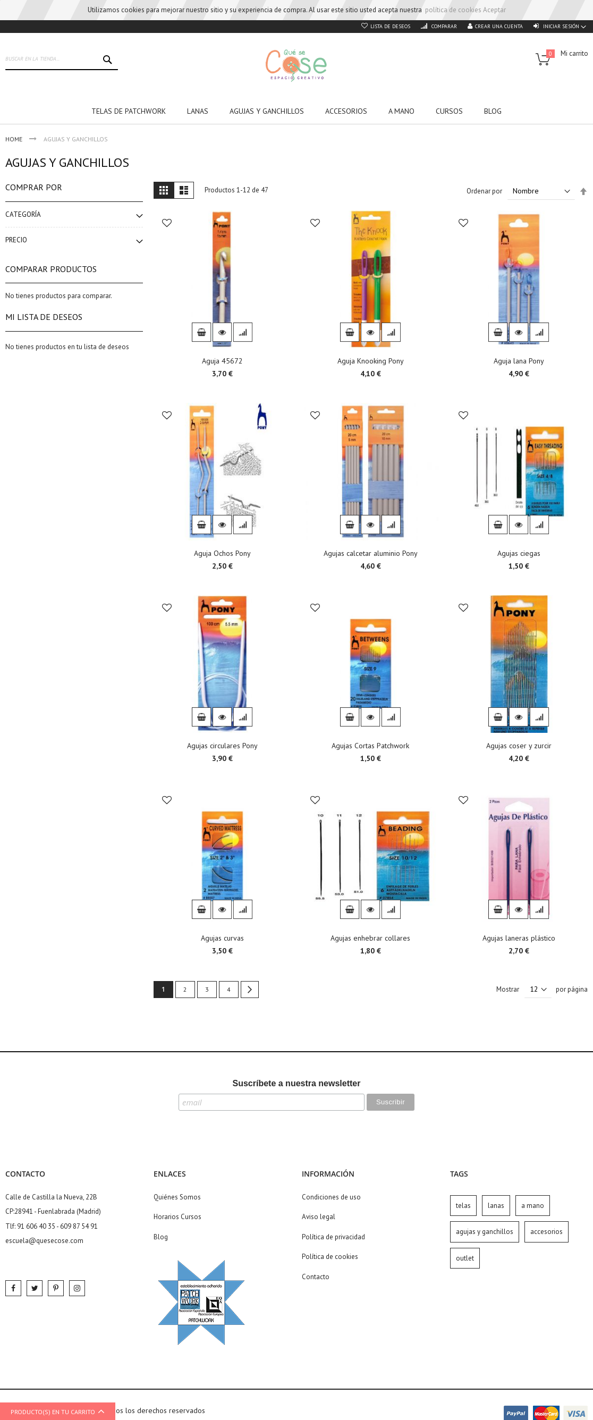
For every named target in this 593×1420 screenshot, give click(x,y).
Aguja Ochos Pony (222, 553)
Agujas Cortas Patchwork (370, 745)
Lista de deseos (390, 26)
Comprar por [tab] (33, 187)
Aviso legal (318, 1216)
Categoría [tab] (23, 214)
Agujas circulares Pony (222, 745)
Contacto (315, 1276)
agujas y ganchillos (484, 1231)
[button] (167, 224)
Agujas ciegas (518, 553)
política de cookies (453, 9)
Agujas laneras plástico (518, 938)
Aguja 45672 (222, 361)
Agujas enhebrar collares (370, 938)
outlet (465, 1258)
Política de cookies (330, 1256)
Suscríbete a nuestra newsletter (297, 1083)
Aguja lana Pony (519, 361)
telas (463, 1205)
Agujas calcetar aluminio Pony (371, 553)
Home (14, 139)
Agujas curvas (222, 938)
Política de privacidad (333, 1236)
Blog (161, 1236)
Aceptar (494, 9)
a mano (532, 1205)
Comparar (443, 26)
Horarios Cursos (177, 1216)
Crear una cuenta (499, 26)
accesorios (546, 1231)
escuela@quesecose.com (44, 1240)
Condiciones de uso (331, 1197)
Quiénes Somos (177, 1197)
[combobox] (61, 59)
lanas (496, 1205)
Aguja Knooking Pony (370, 361)
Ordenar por (484, 191)
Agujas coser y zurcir (519, 745)
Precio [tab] (16, 239)
